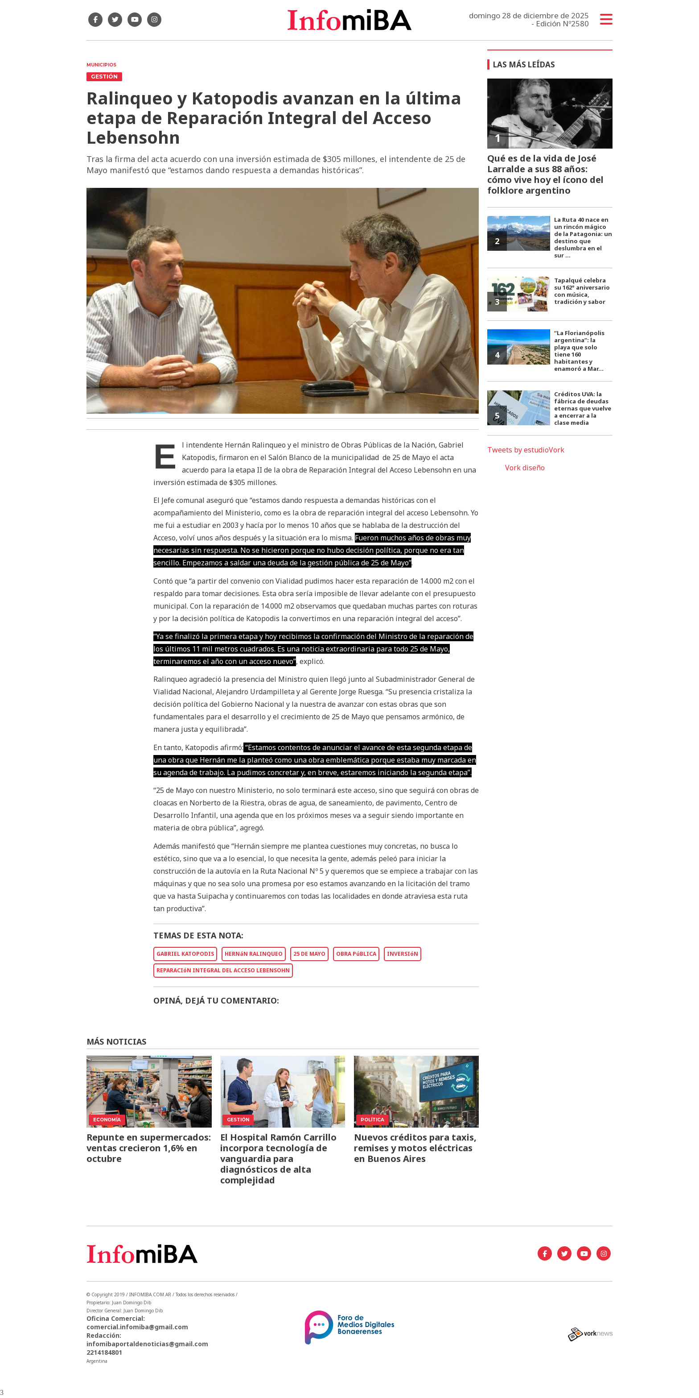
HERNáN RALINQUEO (254, 954)
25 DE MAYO (309, 954)
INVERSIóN (402, 954)
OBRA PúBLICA (356, 954)
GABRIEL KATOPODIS (185, 954)
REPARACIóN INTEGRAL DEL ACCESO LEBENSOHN (223, 970)
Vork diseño (525, 468)
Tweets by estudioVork (525, 450)
